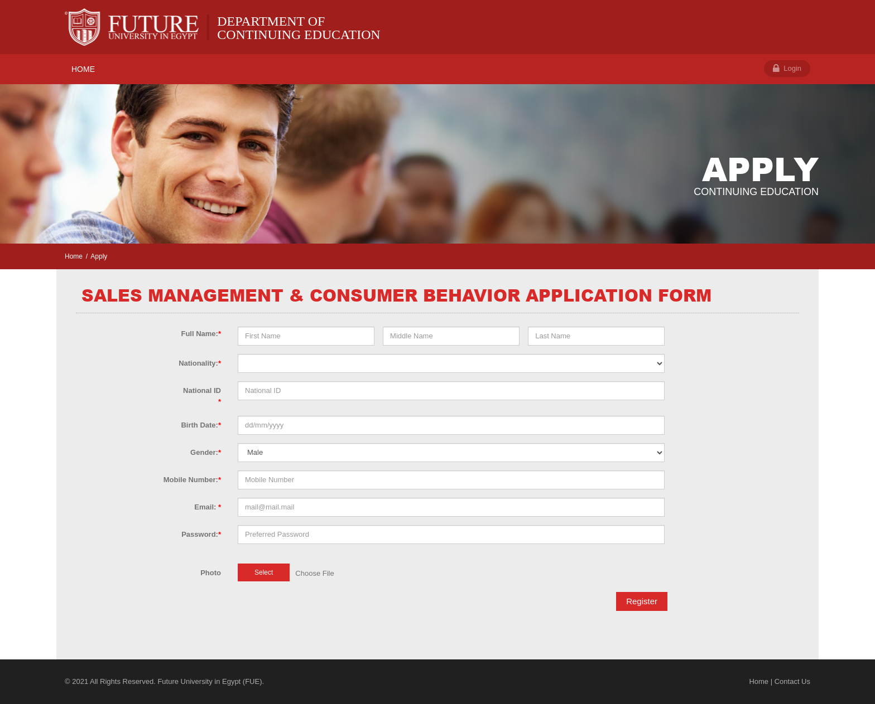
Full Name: (201, 333)
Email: (207, 507)
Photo (210, 573)
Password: (201, 534)
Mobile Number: (192, 479)
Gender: (205, 452)
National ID (202, 396)
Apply (98, 256)
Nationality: (200, 363)
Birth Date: (201, 425)
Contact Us (792, 681)
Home (74, 256)
